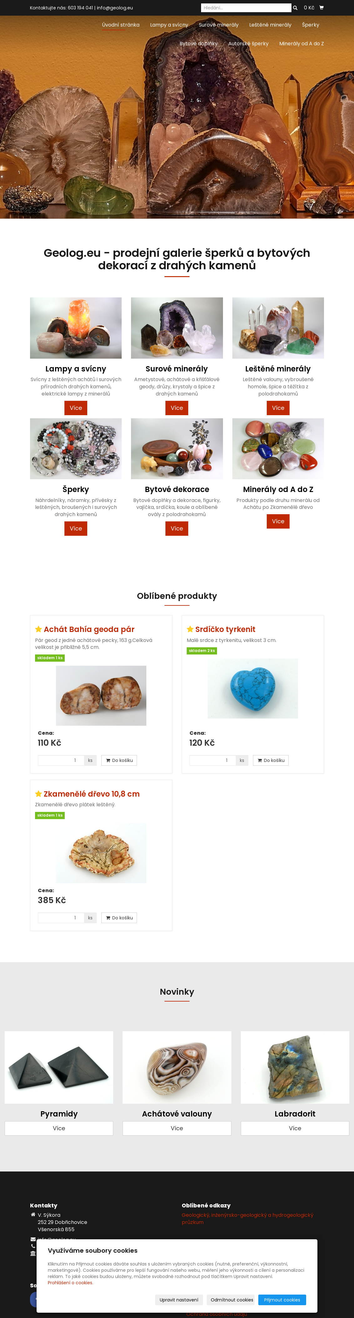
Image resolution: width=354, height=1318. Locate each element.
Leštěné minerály (270, 24)
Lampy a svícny (169, 24)
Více (76, 408)
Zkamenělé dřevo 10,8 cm (92, 794)
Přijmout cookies (282, 1300)
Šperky (310, 24)
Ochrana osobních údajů (216, 1314)
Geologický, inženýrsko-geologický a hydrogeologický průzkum (247, 1218)
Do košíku (119, 760)
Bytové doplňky (199, 43)
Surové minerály (219, 24)
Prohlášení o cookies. (70, 1283)
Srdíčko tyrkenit (225, 629)
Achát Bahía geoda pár (89, 629)
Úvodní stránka (120, 24)
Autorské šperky (248, 43)
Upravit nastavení (179, 1300)
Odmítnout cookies (232, 1300)
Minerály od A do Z (301, 43)
